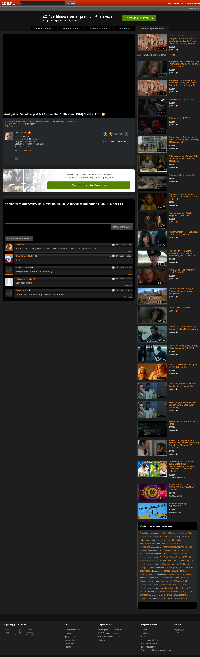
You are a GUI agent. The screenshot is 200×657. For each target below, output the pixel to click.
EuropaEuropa (146, 567)
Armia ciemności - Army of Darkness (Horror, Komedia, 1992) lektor (182, 291)
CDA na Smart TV (71, 643)
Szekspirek (145, 554)
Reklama (67, 647)
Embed (109, 142)
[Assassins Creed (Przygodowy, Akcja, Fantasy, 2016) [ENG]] (152, 353)
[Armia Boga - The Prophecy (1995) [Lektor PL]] (152, 277)
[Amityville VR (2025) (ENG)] (152, 106)
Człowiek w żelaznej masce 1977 (174, 584)
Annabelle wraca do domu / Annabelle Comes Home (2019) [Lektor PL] (183, 196)
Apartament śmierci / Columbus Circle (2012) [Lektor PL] (183, 233)
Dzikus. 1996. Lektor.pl (173, 540)
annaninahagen (147, 543)
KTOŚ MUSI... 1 (174, 543)
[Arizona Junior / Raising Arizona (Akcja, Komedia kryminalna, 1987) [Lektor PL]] (152, 258)
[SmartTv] (21, 636)
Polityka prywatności (150, 640)
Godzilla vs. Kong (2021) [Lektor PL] (175, 588)
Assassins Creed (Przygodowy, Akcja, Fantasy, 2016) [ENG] (183, 347)
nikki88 (143, 591)
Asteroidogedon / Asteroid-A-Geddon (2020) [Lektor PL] (182, 384)
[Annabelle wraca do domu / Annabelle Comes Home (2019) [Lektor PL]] (152, 201)
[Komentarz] (69, 215)
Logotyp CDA (69, 636)
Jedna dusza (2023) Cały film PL (174, 581)
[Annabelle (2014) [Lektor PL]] (152, 182)
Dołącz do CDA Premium (89, 185)
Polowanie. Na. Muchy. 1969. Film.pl (175, 578)
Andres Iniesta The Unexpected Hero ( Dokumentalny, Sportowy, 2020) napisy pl (184, 139)
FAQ (143, 636)
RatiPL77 (144, 598)
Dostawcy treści (70, 640)
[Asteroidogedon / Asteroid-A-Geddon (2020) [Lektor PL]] (152, 390)
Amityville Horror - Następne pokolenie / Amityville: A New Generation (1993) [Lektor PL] (182, 41)
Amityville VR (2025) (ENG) (181, 99)
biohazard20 (145, 595)
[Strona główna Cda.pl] (9, 3)
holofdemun (145, 540)
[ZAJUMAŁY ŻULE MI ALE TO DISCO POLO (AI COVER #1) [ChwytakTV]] (152, 492)
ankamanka (145, 571)
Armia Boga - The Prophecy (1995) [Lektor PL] (181, 271)
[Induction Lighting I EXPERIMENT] (152, 511)
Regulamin (145, 633)
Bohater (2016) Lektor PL (174, 571)
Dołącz (139, 18)
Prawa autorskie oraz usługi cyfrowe (156, 650)
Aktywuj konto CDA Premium (110, 630)
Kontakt (144, 630)
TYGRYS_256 (23, 290)
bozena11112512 (147, 574)
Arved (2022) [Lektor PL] (180, 308)
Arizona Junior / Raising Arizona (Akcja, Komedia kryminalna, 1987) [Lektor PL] (182, 253)
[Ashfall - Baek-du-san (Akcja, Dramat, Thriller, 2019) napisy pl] (152, 334)
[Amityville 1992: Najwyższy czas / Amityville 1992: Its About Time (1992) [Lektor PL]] (152, 68)
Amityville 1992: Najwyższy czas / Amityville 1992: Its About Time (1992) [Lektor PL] (184, 63)
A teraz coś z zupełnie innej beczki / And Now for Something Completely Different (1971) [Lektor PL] (184, 444)
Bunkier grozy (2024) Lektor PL (179, 567)
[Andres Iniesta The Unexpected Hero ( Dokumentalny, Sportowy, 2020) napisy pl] (152, 144)
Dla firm (101, 640)
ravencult (20, 245)
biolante (143, 581)
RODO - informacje (149, 643)
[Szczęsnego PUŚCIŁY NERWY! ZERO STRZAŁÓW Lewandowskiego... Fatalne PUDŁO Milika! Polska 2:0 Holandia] (152, 468)
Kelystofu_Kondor (25, 279)
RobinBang (145, 533)
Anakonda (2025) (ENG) (179, 118)
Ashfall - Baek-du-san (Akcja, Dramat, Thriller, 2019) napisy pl (183, 328)
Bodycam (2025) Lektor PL (174, 554)
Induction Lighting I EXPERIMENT (178, 505)
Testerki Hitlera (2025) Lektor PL (174, 550)
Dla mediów (68, 633)
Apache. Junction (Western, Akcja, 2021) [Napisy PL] (182, 214)
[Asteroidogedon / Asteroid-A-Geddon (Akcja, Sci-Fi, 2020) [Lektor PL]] (152, 409)
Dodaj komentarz (121, 227)
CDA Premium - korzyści (108, 633)
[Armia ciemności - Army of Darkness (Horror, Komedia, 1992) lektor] (152, 296)
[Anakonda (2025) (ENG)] (152, 125)
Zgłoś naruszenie (148, 647)
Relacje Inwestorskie (72, 630)
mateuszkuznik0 (24, 267)
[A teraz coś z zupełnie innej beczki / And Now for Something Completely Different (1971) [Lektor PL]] (152, 447)
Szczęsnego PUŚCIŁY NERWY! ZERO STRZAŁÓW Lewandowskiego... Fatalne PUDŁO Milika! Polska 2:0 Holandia (183, 466)
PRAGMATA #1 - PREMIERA (174, 598)
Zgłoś (122, 142)
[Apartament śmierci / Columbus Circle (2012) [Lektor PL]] (152, 239)
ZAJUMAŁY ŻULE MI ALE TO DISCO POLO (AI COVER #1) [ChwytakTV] (182, 487)
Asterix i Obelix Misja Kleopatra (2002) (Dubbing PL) (183, 365)
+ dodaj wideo (194, 8)
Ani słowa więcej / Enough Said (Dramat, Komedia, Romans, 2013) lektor (183, 158)
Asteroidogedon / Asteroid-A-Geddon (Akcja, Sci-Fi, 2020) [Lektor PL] (182, 405)
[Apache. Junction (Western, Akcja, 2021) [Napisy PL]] (152, 220)
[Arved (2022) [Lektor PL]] (152, 315)
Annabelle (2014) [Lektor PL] (182, 175)
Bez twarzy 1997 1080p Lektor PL (174, 536)
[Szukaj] (42, 3)
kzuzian (143, 550)
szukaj (71, 3)
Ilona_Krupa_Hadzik (26, 256)
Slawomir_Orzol (147, 560)
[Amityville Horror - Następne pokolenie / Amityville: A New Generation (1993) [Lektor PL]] (152, 42)
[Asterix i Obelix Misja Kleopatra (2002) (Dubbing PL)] (152, 371)
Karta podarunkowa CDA (109, 636)
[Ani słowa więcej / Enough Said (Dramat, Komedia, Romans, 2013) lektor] (152, 163)
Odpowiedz (128, 251)
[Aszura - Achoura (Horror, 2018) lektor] (152, 428)
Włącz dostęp (11, 126)
